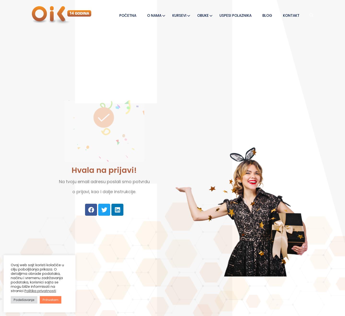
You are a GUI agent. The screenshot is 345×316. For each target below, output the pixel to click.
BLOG (267, 15)
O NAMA (154, 15)
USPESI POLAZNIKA (235, 15)
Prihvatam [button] (50, 300)
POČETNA (127, 15)
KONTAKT (291, 15)
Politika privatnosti (40, 290)
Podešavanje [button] (24, 300)
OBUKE (203, 15)
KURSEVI (179, 15)
